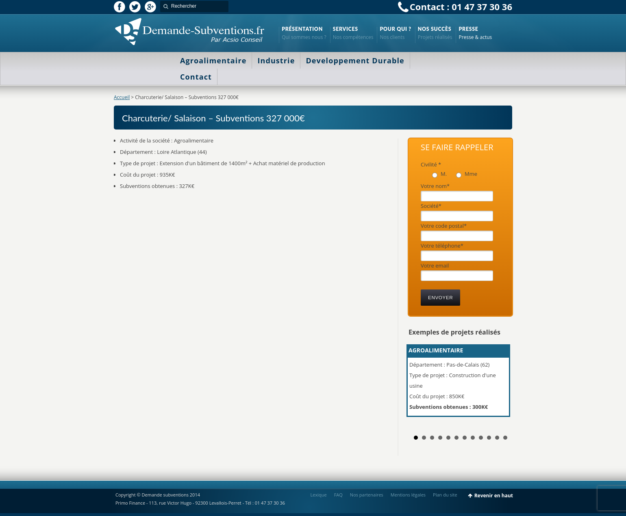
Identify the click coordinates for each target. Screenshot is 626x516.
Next (501, 384)
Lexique (319, 495)
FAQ (338, 495)
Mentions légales (408, 495)
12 (505, 438)
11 (497, 438)
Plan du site (445, 495)
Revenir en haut (493, 495)
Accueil (122, 97)
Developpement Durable (355, 60)
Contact (196, 77)
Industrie (276, 60)
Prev (419, 384)
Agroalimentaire (213, 60)
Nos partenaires (366, 495)
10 (489, 438)
